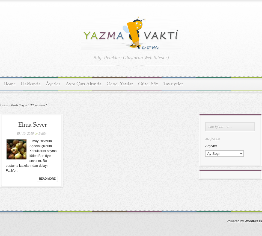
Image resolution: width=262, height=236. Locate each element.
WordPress (253, 221)
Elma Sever (32, 125)
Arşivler (211, 146)
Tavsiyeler (173, 84)
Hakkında (31, 84)
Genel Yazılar (120, 84)
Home (10, 84)
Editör (42, 133)
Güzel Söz (148, 84)
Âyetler (53, 84)
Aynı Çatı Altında (84, 84)
